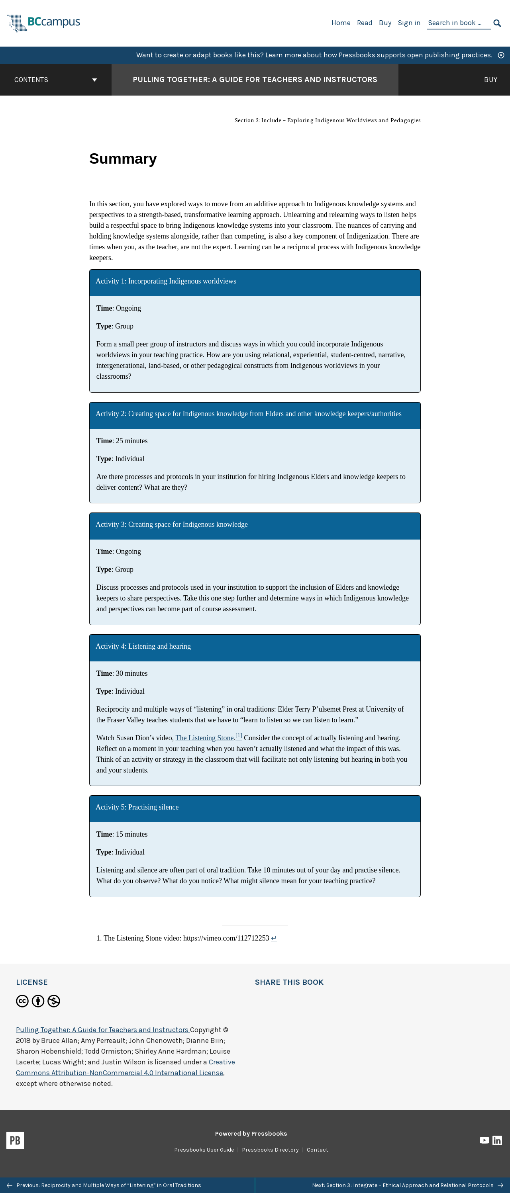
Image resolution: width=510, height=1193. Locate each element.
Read (365, 22)
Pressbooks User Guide (204, 1149)
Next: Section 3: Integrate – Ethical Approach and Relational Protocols (407, 1185)
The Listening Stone (205, 738)
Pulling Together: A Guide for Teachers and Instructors (103, 1029)
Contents (55, 79)
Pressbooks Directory (270, 1149)
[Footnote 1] (238, 738)
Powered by (251, 1133)
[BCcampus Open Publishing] (43, 22)
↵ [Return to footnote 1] (274, 938)
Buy (385, 22)
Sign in (409, 22)
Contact (317, 1149)
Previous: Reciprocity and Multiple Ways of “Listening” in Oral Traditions (104, 1185)
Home (341, 22)
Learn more (283, 55)
